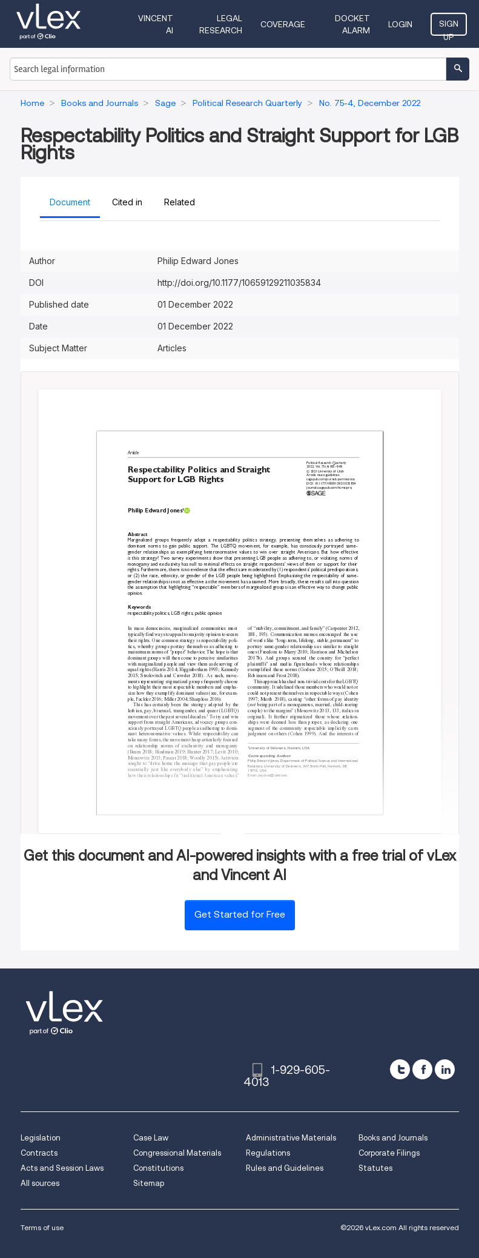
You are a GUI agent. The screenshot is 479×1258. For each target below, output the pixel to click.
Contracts (39, 1152)
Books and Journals (393, 1137)
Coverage (282, 24)
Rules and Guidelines (284, 1168)
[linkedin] (445, 1069)
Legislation (41, 1137)
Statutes (375, 1168)
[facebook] (422, 1069)
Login (400, 24)
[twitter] (400, 1069)
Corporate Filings (389, 1152)
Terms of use (42, 1227)
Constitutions (158, 1168)
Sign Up (448, 27)
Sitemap (148, 1183)
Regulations (268, 1152)
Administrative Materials (291, 1137)
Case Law (150, 1137)
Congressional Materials (177, 1152)
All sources (40, 1183)
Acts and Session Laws (62, 1168)
